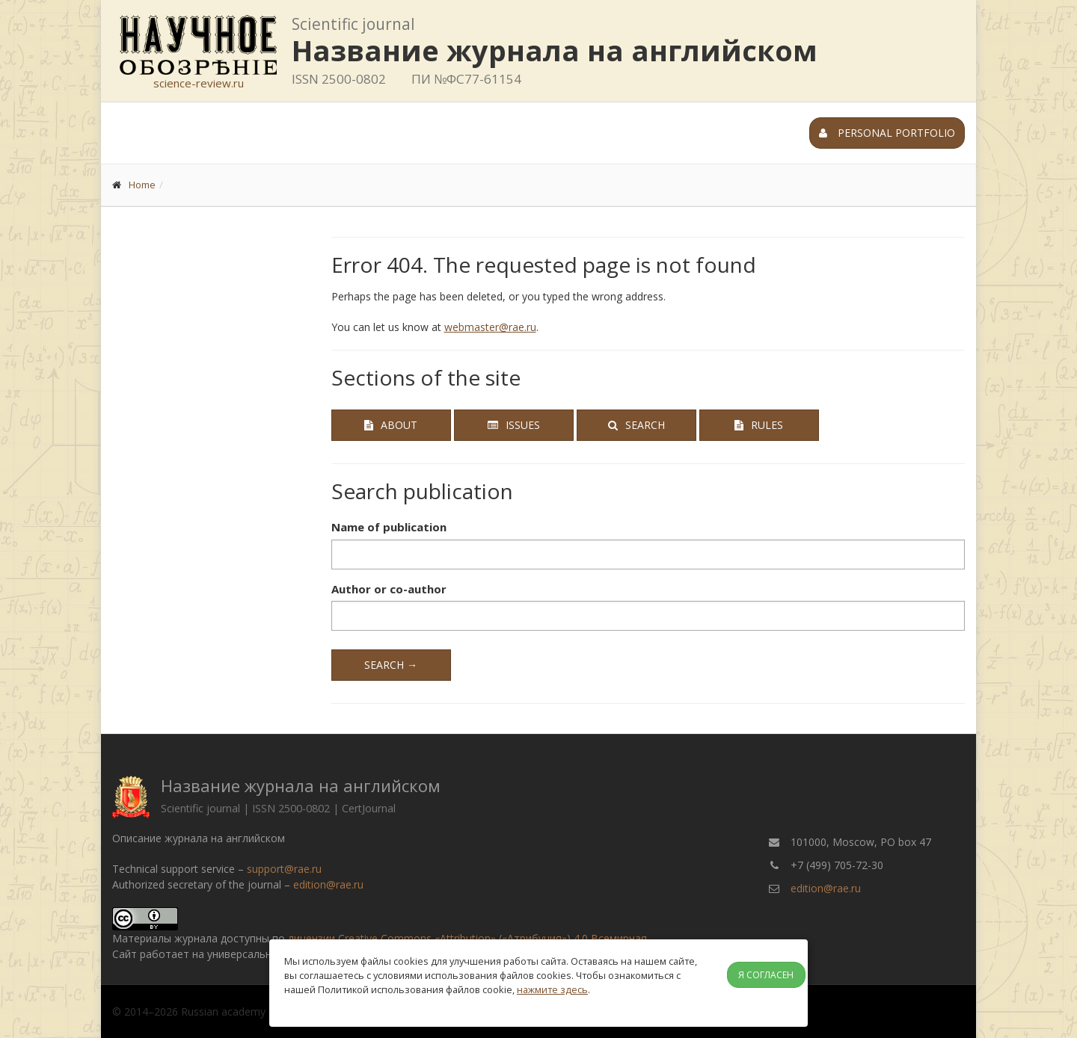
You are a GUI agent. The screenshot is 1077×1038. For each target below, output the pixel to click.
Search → (390, 665)
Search (636, 425)
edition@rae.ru (328, 884)
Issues (514, 425)
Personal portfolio (887, 133)
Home (142, 184)
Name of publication (389, 526)
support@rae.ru (284, 869)
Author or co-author (389, 588)
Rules (758, 425)
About (390, 425)
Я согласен (766, 975)
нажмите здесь (552, 989)
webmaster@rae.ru (490, 327)
